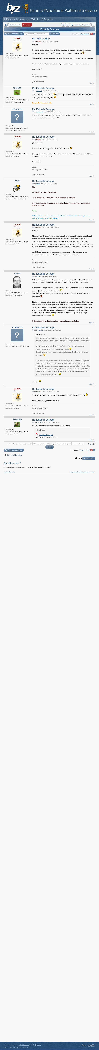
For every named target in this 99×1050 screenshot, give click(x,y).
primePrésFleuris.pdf (46, 435)
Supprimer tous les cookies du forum (82, 472)
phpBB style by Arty (83, 1045)
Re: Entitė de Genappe (43, 88)
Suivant (91, 444)
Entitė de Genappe (49, 29)
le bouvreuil (17, 327)
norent (17, 273)
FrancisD (17, 419)
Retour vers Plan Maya (13, 455)
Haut (90, 83)
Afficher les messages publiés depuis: (28, 444)
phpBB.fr (38, 1045)
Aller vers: (78, 458)
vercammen (17, 109)
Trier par (61, 444)
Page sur (85, 34)
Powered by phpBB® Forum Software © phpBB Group (91, 1045)
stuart (17, 181)
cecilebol (17, 88)
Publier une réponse (15, 34)
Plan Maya (90, 458)
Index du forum (10, 472)
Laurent (17, 38)
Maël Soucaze (24, 1045)
